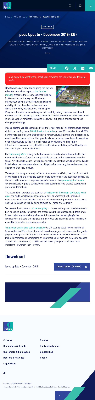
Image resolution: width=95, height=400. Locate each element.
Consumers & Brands (14, 345)
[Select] (80, 6)
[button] (70, 6)
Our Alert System (64, 387)
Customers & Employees (16, 351)
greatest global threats (72, 180)
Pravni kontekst (10, 387)
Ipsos (7, 17)
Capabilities (9, 363)
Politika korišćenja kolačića (47, 387)
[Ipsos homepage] (8, 5)
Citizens (7, 340)
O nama (44, 340)
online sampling (39, 208)
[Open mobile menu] (90, 5)
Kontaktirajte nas (49, 345)
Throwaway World (17, 153)
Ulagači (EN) (46, 351)
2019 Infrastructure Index (42, 131)
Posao (43, 357)
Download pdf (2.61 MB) (69, 266)
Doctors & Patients (13, 357)
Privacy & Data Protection (26, 387)
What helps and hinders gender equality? (25, 227)
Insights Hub (19, 17)
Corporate (47, 26)
